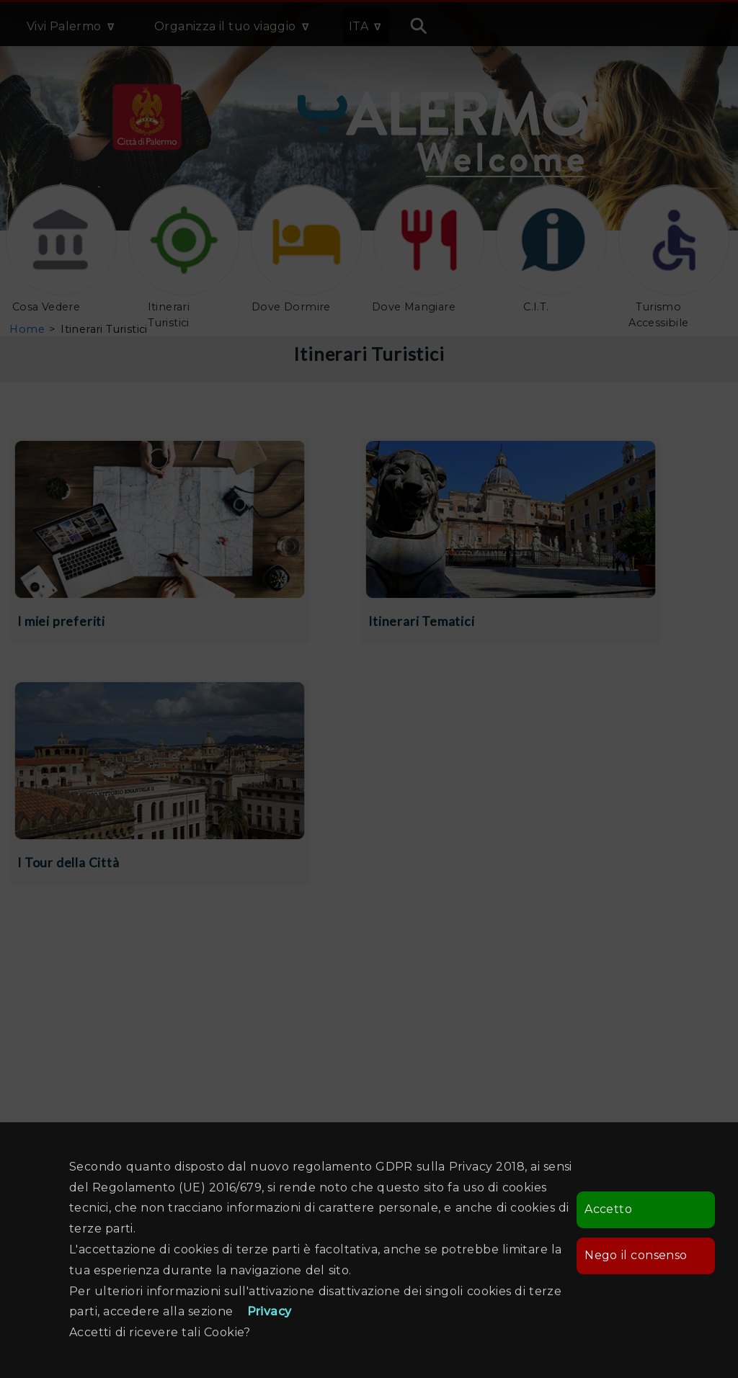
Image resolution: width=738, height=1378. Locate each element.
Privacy (269, 1311)
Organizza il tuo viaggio (225, 26)
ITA (358, 26)
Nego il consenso (635, 1255)
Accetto (608, 1209)
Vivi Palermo (64, 26)
